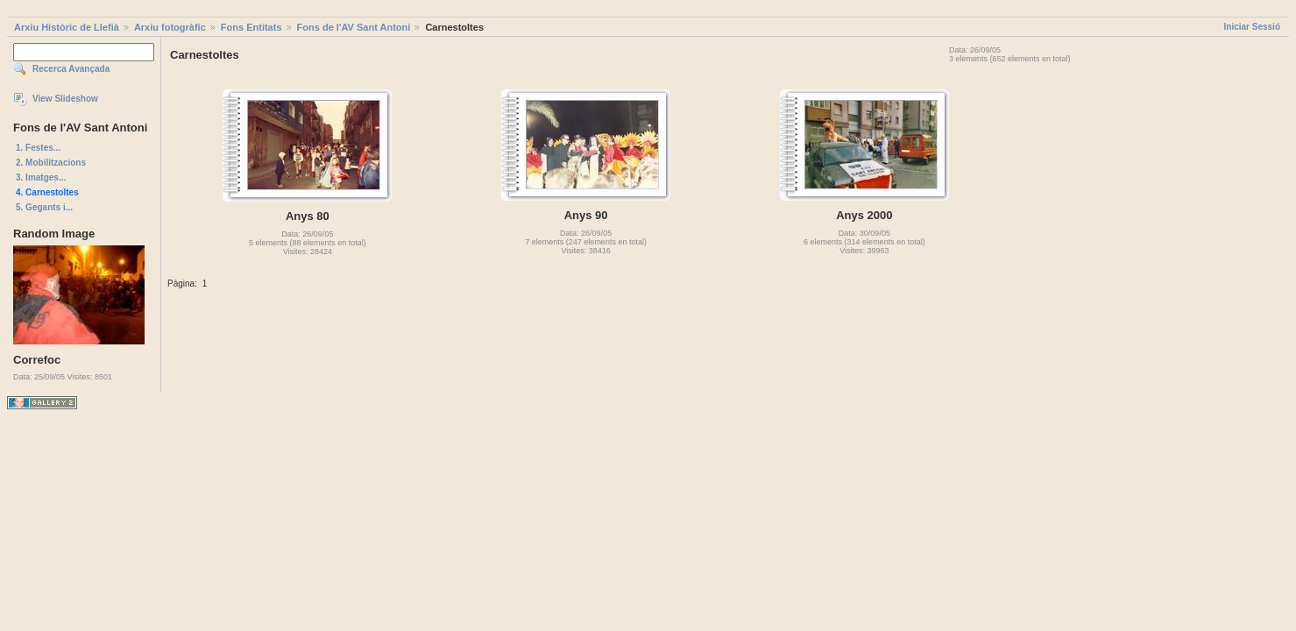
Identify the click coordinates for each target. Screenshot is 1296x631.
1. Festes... (38, 147)
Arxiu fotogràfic (170, 27)
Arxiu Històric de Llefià (66, 27)
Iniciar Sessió (1252, 27)
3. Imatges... (41, 177)
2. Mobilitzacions (51, 162)
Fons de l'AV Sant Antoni (354, 27)
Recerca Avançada (71, 69)
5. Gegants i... (44, 207)
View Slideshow (65, 98)
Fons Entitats (251, 27)
